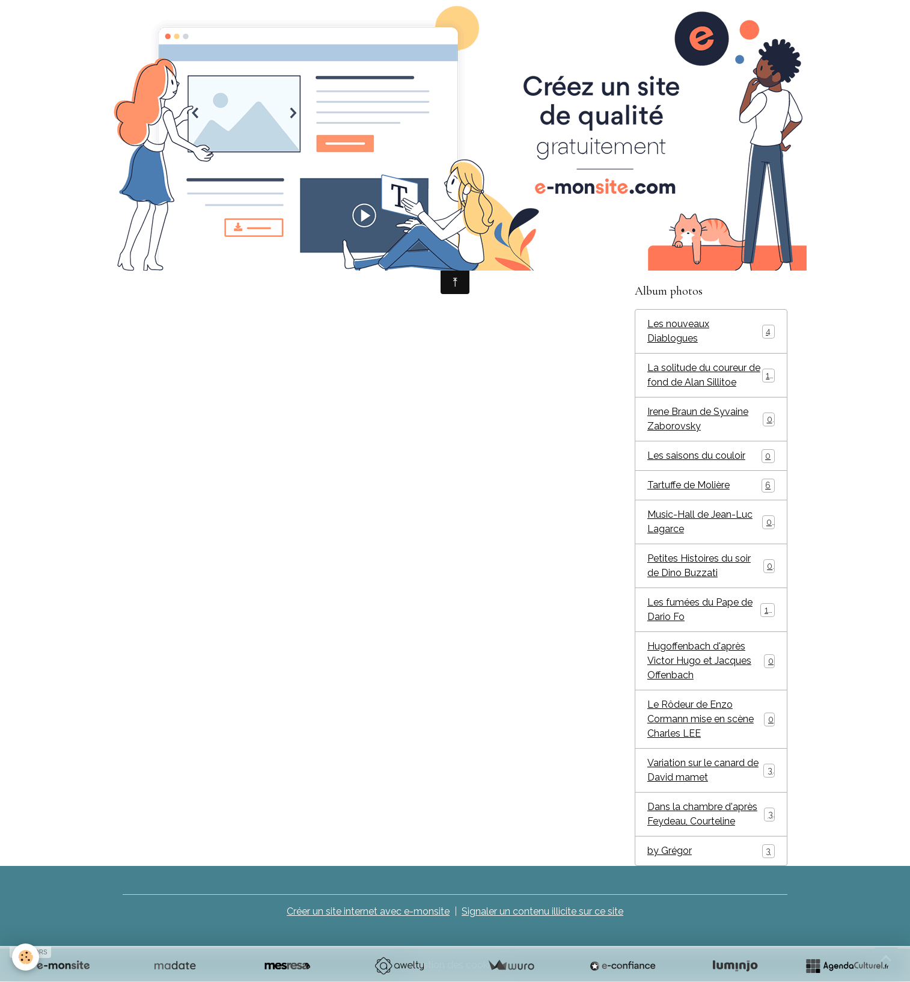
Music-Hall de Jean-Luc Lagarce (711, 522)
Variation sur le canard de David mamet (711, 770)
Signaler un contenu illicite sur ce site (542, 911)
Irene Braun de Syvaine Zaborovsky (711, 419)
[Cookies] (25, 957)
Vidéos (662, 248)
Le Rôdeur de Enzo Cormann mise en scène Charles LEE (711, 719)
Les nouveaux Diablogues (711, 331)
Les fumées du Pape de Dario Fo (711, 609)
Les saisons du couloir (711, 456)
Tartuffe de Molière (711, 486)
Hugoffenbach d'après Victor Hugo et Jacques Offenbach (711, 660)
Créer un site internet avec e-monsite (368, 911)
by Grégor (711, 851)
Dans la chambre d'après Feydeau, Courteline (711, 814)
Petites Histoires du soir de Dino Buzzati (711, 565)
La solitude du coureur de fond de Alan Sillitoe (711, 375)
